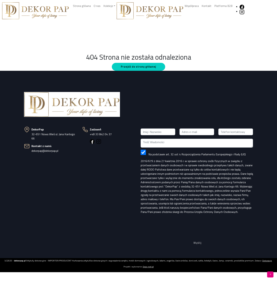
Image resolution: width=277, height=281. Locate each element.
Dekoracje (267, 260)
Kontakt (206, 6)
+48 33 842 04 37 (101, 134)
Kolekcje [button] (108, 6)
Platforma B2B (223, 6)
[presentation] (197, 224)
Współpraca (192, 6)
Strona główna (82, 6)
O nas (97, 6)
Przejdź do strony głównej (138, 67)
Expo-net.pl (148, 266)
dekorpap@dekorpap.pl (44, 151)
